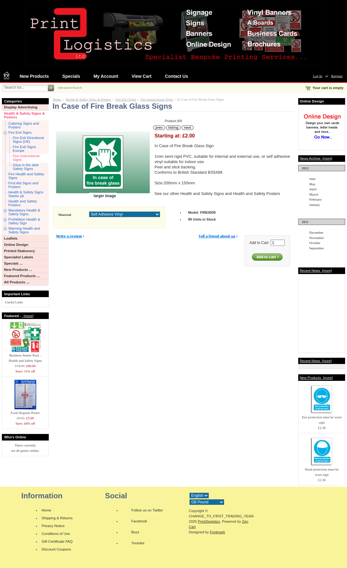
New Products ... (18, 270)
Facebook (139, 521)
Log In (317, 76)
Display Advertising (21, 107)
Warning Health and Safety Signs (24, 230)
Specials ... (13, 263)
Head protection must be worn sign (322, 470)
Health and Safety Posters (22, 203)
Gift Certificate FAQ (57, 541)
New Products (34, 76)
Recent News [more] (316, 270)
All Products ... (16, 282)
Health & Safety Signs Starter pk (25, 194)
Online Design (16, 245)
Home (57, 99)
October (314, 243)
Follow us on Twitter (147, 510)
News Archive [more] (316, 158)
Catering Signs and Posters (23, 125)
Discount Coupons (56, 549)
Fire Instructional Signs (26, 158)
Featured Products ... (22, 276)
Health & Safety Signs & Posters (24, 115)
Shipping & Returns (57, 518)
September (316, 248)
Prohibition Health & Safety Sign (24, 221)
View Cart (142, 76)
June (312, 179)
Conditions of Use (56, 534)
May (312, 184)
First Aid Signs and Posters (23, 185)
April (312, 189)
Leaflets (11, 238)
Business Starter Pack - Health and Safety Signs (25, 356)
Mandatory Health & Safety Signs (24, 212)
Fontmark (217, 532)
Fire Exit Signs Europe (24, 148)
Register (337, 76)
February (315, 199)
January (314, 205)
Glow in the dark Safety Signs (26, 167)
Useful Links (14, 302)
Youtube (137, 543)
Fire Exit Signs (20, 132)
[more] (27, 316)
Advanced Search (70, 87)
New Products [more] (316, 378)
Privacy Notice (53, 526)
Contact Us (176, 76)
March (313, 194)
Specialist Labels (18, 257)
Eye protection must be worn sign (322, 417)
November (316, 238)
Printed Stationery (19, 251)
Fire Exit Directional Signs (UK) (28, 139)
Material (64, 215)
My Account (105, 76)
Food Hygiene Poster (25, 411)
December (316, 232)
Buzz (135, 532)
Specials (71, 76)
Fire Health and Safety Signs (26, 176)
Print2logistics (209, 521)
